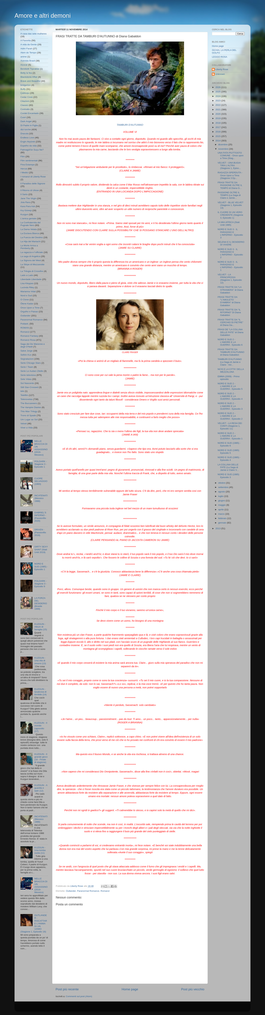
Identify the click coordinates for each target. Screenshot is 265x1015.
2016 (218, 131)
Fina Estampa (27, 164)
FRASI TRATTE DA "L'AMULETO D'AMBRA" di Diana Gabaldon (229, 301)
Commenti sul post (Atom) (79, 996)
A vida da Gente (28, 44)
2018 (218, 123)
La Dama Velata (28, 229)
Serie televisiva (28, 375)
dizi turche (25, 129)
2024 (218, 96)
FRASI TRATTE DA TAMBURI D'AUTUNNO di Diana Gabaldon (231, 352)
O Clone (24, 299)
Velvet (23, 423)
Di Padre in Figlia (29, 125)
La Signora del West (30, 260)
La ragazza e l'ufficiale (31, 252)
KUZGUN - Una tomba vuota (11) (39, 850)
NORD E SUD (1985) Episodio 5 (228, 451)
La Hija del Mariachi (30, 241)
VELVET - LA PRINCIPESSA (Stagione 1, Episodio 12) (230, 278)
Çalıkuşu (24, 93)
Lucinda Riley (27, 287)
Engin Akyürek (27, 141)
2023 (218, 100)
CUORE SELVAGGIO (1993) (40, 481)
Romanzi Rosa (27, 340)
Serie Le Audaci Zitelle (31, 371)
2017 (218, 127)
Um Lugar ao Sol (29, 419)
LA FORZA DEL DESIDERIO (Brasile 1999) (40, 603)
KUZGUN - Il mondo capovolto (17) (40, 727)
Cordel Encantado (29, 113)
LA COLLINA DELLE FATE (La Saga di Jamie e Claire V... (228, 467)
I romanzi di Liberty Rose (33, 176)
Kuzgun (24, 214)
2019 (218, 118)
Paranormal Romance (88, 891)
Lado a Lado (26, 275)
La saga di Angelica (30, 256)
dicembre (223, 144)
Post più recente (67, 989)
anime (23, 56)
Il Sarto (24, 194)
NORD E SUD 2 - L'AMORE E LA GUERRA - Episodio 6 (230, 342)
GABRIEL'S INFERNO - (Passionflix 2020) (40, 516)
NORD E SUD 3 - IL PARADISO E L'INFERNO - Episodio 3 (230, 233)
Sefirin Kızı (25, 355)
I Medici (24, 172)
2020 (218, 114)
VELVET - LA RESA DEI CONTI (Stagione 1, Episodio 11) (230, 426)
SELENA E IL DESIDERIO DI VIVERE (231, 243)
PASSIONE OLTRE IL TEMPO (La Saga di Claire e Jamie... (229, 195)
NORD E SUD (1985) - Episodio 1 (41, 566)
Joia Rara (25, 202)
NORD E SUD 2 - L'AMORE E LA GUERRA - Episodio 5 (230, 386)
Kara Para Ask (27, 206)
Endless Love (27, 137)
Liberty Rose (221, 69)
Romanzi (105, 891)
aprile (221, 509)
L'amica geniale (28, 218)
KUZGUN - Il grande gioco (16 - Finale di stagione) (40, 758)
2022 (218, 105)
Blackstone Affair (28, 77)
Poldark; (24, 323)
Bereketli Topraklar (29, 69)
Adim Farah (26, 48)
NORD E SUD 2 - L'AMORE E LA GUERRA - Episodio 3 (230, 406)
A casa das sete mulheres (33, 33)
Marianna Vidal (28, 291)
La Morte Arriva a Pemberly (29, 246)
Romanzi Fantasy (29, 336)
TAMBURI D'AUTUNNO (130, 124)
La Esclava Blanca (29, 233)
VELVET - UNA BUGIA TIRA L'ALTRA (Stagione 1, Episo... (229, 165)
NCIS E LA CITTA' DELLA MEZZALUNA (231, 370)
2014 (218, 140)
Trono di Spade (28, 415)
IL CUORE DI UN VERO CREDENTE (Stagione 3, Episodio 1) (230, 215)
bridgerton (25, 85)
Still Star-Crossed (29, 387)
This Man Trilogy (28, 411)
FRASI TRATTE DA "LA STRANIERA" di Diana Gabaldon (230, 290)
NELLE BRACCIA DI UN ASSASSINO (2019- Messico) (40, 448)
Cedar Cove (26, 97)
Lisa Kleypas (26, 283)
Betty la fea (26, 73)
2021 (218, 109)
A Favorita (25, 40)
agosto (222, 491)
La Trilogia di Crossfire (31, 271)
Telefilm (24, 395)
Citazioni (24, 101)
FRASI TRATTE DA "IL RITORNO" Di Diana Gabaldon (229, 312)
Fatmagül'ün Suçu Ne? (32, 149)
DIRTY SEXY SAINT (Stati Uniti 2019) (41, 549)
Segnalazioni (26, 359)
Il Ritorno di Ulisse (29, 190)
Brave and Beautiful (30, 81)
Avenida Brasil (27, 60)
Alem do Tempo (28, 52)
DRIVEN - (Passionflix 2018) (40, 532)
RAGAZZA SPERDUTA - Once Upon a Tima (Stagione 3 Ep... (230, 175)
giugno (222, 500)
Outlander (71, 891)
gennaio (222, 522)
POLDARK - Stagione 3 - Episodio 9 (40, 584)
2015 (218, 136)
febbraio (222, 518)
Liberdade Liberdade (30, 279)
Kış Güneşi (26, 210)
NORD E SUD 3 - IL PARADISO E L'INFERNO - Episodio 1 (230, 266)
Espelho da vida (28, 145)
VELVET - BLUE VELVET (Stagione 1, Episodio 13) (230, 205)
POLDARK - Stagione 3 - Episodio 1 (40, 464)
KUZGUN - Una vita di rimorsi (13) (40, 661)
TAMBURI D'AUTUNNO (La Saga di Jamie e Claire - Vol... (230, 362)
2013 (218, 528)
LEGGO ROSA (219, 57)
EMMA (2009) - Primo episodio (229, 377)
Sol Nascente (27, 383)
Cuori (23, 117)
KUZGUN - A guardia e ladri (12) (40, 788)
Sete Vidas (25, 379)
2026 (218, 87)
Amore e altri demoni (43, 15)
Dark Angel (26, 121)
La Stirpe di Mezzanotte (32, 264)
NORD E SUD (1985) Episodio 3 (228, 475)
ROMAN (24, 328)
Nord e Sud (26, 295)
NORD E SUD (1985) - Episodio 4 (229, 458)
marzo (221, 514)
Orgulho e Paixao (29, 311)
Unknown (220, 74)
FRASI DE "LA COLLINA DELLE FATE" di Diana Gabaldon (230, 332)
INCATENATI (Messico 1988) (40, 498)
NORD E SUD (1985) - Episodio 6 (229, 444)
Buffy (23, 89)
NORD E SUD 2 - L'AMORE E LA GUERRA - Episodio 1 (230, 436)
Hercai (23, 168)
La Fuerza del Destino (31, 237)
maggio (222, 505)
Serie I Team (26, 367)
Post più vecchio (192, 989)
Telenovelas (26, 399)
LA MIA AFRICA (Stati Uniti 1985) (229, 223)
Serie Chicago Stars (30, 363)
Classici (24, 105)
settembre (223, 487)
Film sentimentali (29, 160)
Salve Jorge (26, 350)
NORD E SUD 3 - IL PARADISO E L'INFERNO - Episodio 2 (230, 253)
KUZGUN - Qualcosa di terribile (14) (40, 692)
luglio (221, 496)
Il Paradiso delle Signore (32, 183)
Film (22, 156)
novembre (223, 149)
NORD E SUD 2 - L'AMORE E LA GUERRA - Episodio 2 (230, 416)
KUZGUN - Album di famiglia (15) (40, 627)
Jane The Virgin (28, 198)
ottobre (222, 483)
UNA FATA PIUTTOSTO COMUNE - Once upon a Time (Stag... (231, 155)
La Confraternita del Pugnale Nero (30, 224)
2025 (218, 91)
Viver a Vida (26, 427)
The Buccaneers (28, 403)
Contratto (25, 109)
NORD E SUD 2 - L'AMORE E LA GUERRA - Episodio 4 (230, 396)
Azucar (24, 65)
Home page (130, 989)
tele (22, 391)
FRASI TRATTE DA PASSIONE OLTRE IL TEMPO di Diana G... (230, 185)
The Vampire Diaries (30, 407)
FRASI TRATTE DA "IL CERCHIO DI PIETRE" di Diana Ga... (230, 322)
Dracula (24, 133)
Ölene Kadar (26, 303)
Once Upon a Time (30, 307)
